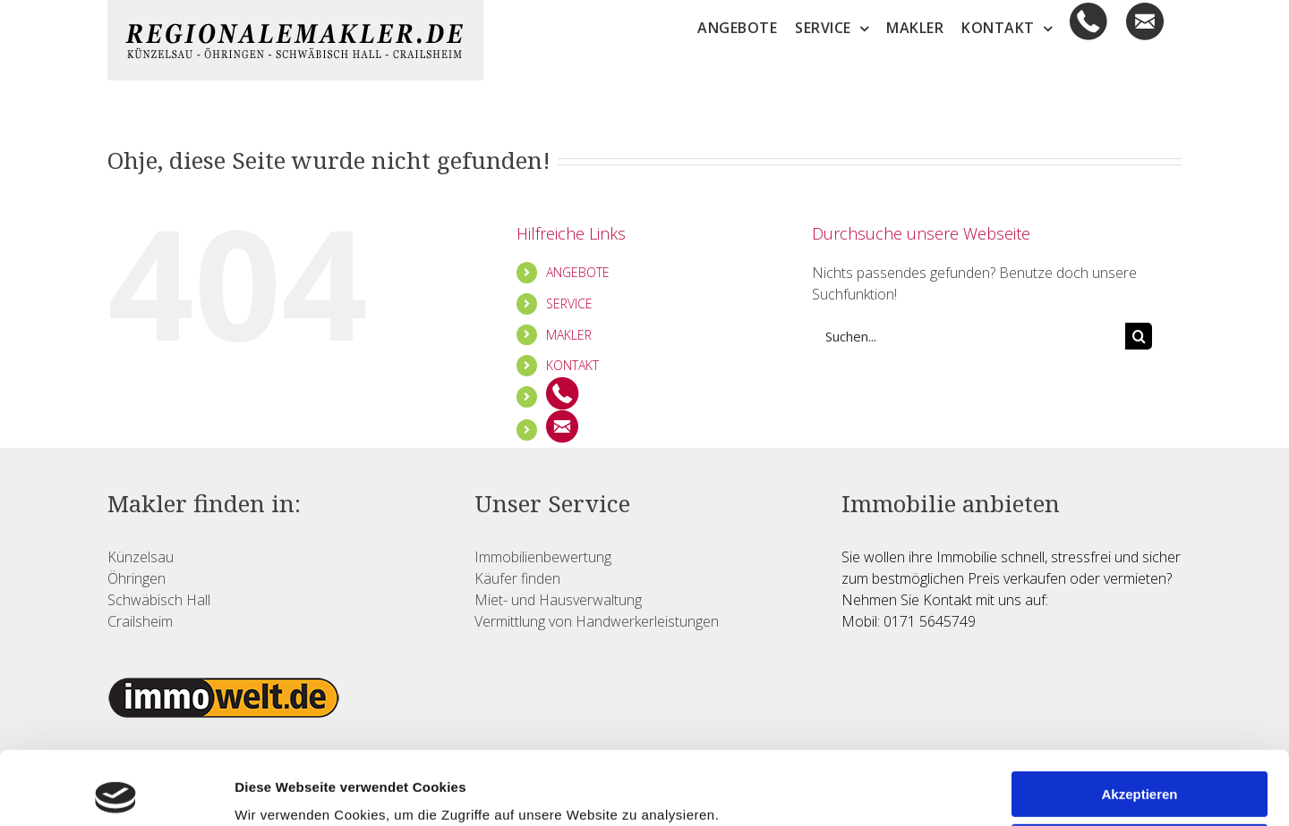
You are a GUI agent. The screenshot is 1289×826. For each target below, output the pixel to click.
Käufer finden (517, 578)
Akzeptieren (1139, 721)
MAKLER (569, 334)
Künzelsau (140, 557)
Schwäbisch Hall (158, 600)
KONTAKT (572, 365)
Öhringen (136, 578)
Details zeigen (280, 790)
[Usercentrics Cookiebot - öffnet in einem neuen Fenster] (116, 791)
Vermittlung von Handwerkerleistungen (596, 621)
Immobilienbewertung (542, 557)
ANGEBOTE (578, 272)
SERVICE (569, 303)
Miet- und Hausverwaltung (558, 600)
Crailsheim (140, 621)
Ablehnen (1139, 772)
